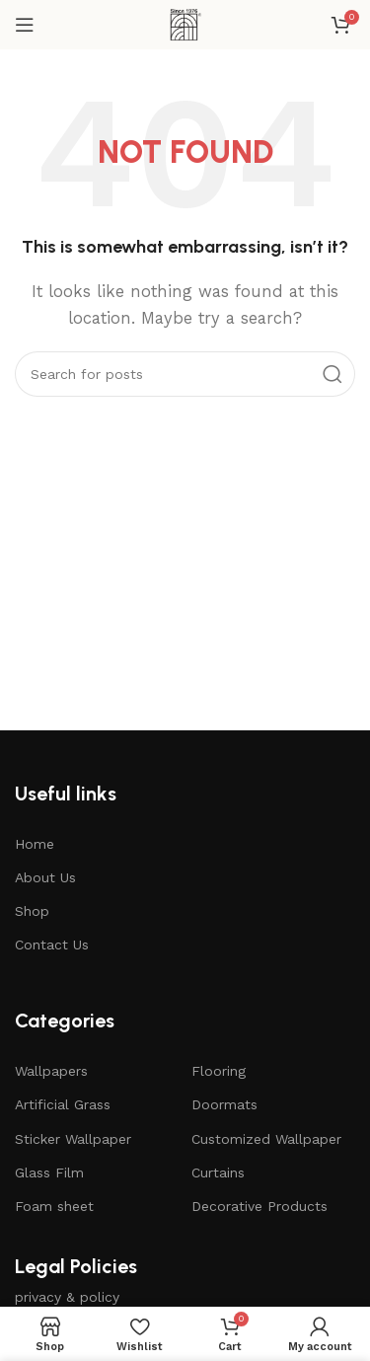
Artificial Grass (63, 1104)
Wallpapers (51, 1071)
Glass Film (49, 1172)
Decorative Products (259, 1206)
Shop (32, 911)
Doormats (224, 1104)
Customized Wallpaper (266, 1139)
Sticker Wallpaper (73, 1139)
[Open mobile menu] (24, 24)
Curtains (218, 1172)
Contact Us (52, 944)
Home (34, 844)
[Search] (185, 374)
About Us (45, 877)
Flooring (218, 1071)
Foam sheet (54, 1206)
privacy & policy (67, 1297)
